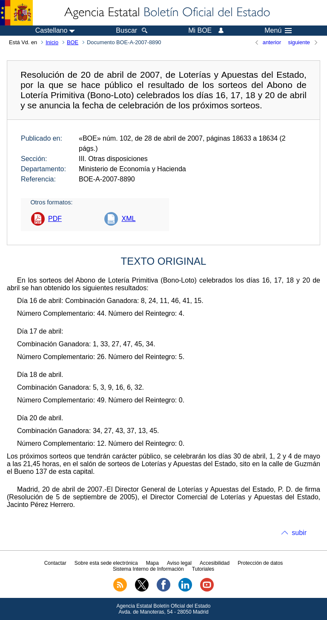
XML (128, 218)
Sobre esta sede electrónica (106, 563)
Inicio (52, 42)
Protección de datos (260, 563)
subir (299, 532)
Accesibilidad (214, 563)
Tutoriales (203, 569)
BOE (72, 42)
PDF (55, 218)
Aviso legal (179, 563)
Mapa (152, 563)
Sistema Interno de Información (148, 569)
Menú (278, 30)
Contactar (55, 563)
